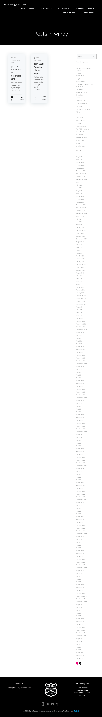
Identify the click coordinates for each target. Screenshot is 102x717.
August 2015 (80, 503)
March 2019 (80, 381)
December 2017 (81, 423)
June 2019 (79, 372)
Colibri (76, 711)
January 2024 (80, 228)
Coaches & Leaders (88, 13)
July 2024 (79, 219)
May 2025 (79, 191)
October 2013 (80, 565)
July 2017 (79, 437)
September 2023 (81, 239)
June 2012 (79, 610)
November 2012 (81, 596)
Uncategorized (80, 146)
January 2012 (80, 625)
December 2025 (81, 171)
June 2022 (79, 279)
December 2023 (81, 231)
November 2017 (81, 426)
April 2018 (79, 412)
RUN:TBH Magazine (82, 129)
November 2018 (81, 392)
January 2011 (80, 659)
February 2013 (80, 588)
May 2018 (79, 409)
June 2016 (79, 474)
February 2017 (80, 452)
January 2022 (80, 293)
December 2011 (81, 627)
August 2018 (80, 401)
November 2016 (81, 460)
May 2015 (79, 511)
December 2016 (81, 457)
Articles (78, 73)
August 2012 (80, 605)
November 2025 (81, 174)
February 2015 (80, 520)
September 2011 (81, 636)
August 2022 (80, 273)
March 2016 (80, 483)
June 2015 (79, 508)
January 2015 (80, 522)
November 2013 (81, 562)
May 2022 (79, 282)
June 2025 (79, 188)
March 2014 (80, 551)
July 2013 (79, 573)
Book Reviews (80, 82)
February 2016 (80, 486)
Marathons (79, 106)
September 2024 (81, 214)
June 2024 (79, 222)
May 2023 (79, 250)
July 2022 (79, 276)
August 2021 (80, 307)
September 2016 (81, 466)
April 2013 (79, 582)
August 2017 (80, 435)
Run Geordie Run (81, 126)
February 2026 (80, 165)
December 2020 (81, 321)
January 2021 (80, 318)
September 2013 (81, 568)
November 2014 (81, 528)
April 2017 (79, 446)
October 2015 (80, 497)
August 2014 (80, 537)
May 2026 (79, 157)
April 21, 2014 (38, 60)
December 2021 (81, 296)
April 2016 (79, 480)
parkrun (78, 115)
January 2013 (80, 591)
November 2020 (81, 324)
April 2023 (79, 253)
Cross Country (80, 95)
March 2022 (80, 287)
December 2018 (81, 389)
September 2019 (81, 364)
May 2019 (79, 375)
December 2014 (81, 525)
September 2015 (81, 500)
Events (78, 98)
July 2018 (79, 403)
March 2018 (80, 415)
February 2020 (80, 350)
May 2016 (79, 477)
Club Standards (70, 13)
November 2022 (81, 267)
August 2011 (80, 639)
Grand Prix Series (81, 103)
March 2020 (80, 347)
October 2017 (80, 429)
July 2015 (79, 505)
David (15, 58)
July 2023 (79, 245)
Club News (79, 89)
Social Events (80, 132)
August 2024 (80, 216)
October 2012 (80, 599)
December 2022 (81, 265)
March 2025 (80, 197)
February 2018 (80, 418)
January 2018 (80, 420)
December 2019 (81, 355)
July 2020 (79, 335)
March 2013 (80, 585)
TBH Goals (79, 135)
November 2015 (81, 494)
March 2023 (80, 256)
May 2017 (79, 443)
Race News (79, 118)
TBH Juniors (79, 9)
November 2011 (81, 630)
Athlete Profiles (81, 76)
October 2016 (80, 463)
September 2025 (81, 180)
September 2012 (81, 602)
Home (23, 9)
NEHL (78, 112)
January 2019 (80, 386)
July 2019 (79, 369)
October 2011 (80, 633)
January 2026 (80, 168)
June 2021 (79, 313)
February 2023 (80, 259)
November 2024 (81, 208)
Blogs (78, 79)
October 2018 (80, 395)
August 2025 (80, 182)
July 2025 (79, 185)
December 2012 (81, 593)
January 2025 (80, 202)
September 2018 (81, 398)
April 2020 (79, 344)
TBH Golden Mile (81, 137)
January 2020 (80, 352)
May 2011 (79, 647)
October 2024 (80, 211)
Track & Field (80, 140)
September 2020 (81, 330)
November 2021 (81, 299)
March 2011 (80, 653)
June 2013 (79, 576)
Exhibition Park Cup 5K (83, 101)
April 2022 (79, 284)
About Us (92, 9)
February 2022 (80, 290)
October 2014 (80, 531)
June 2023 (79, 248)
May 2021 (79, 316)
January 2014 (80, 556)
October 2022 (80, 270)
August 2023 (80, 242)
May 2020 (79, 341)
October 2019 (80, 361)
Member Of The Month (83, 109)
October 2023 (80, 236)
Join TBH (33, 9)
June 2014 (79, 542)
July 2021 (79, 310)
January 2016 (80, 488)
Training (78, 143)
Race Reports (80, 120)
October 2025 (80, 177)
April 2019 (79, 378)
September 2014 (81, 534)
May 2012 (79, 613)
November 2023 (81, 233)
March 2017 (80, 449)
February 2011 (80, 656)
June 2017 (79, 440)
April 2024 (79, 225)
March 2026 (80, 163)
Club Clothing (64, 9)
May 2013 (79, 579)
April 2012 (79, 616)
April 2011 (79, 650)
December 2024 (81, 205)
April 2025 (79, 194)
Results (78, 123)
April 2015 (79, 514)
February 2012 (80, 622)
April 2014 (79, 548)
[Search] (93, 56)
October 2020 (80, 327)
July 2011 (79, 642)
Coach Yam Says (81, 92)
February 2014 (80, 554)
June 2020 (79, 338)
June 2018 (79, 406)
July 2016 (79, 471)
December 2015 (81, 491)
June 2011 (79, 644)
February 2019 (80, 384)
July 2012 (79, 608)
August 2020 (80, 333)
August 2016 (80, 469)
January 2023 (80, 262)
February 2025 (80, 199)
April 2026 (79, 160)
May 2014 (79, 545)
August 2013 (80, 571)
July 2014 (79, 539)
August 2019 (80, 367)
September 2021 (81, 304)
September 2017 (81, 432)
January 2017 (80, 454)
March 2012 (80, 619)
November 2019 (81, 358)
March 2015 (80, 517)
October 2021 (80, 301)
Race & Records (47, 9)
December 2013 (81, 559)
